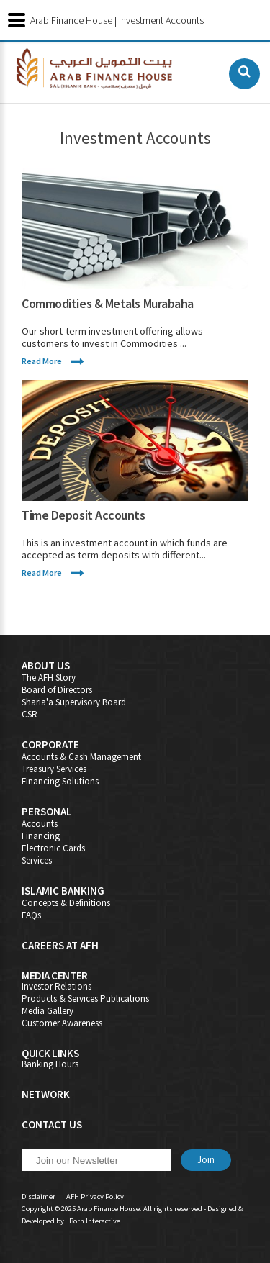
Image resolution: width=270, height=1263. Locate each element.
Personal (47, 811)
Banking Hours (50, 1064)
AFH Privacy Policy (95, 1196)
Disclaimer (38, 1196)
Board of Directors (57, 690)
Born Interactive (94, 1221)
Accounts (40, 824)
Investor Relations (56, 986)
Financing (41, 836)
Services (37, 860)
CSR (29, 714)
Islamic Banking (63, 890)
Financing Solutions (60, 781)
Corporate (50, 744)
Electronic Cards (53, 848)
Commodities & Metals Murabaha (108, 303)
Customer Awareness (62, 1023)
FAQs (31, 915)
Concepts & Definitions (66, 903)
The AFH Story (49, 677)
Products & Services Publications (85, 998)
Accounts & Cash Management (81, 757)
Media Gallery (47, 1011)
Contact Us (52, 1124)
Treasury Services (54, 769)
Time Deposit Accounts (83, 515)
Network (46, 1094)
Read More (42, 361)
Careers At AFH (60, 945)
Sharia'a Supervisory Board (74, 702)
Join (206, 1160)
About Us (46, 665)
